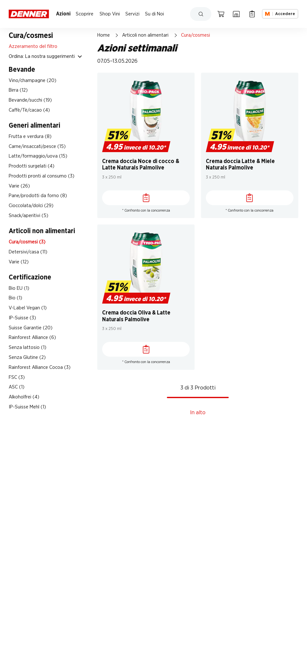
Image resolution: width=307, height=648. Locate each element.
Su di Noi (154, 14)
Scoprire (84, 14)
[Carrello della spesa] (221, 14)
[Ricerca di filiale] (236, 14)
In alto (198, 412)
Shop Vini (110, 14)
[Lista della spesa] (252, 14)
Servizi (132, 14)
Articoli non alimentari (145, 35)
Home (103, 35)
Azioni (63, 14)
